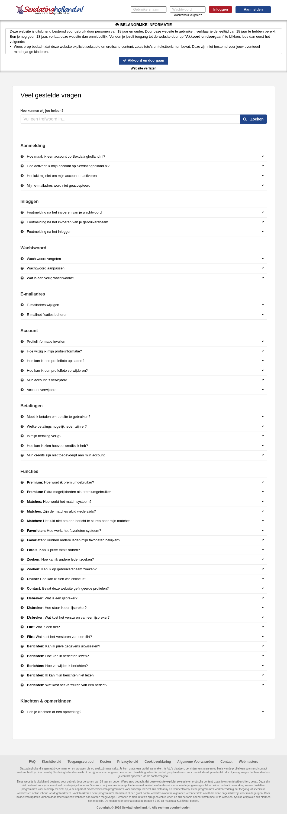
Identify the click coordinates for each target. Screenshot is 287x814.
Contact (226, 762)
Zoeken (253, 119)
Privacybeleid (127, 762)
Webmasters (248, 762)
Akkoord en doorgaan (143, 60)
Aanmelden (253, 9)
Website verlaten (143, 68)
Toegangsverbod (80, 762)
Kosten (105, 762)
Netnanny (162, 789)
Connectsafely (181, 789)
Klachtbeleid (51, 762)
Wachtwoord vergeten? (188, 15)
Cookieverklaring (157, 762)
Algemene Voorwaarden (195, 762)
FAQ (32, 762)
